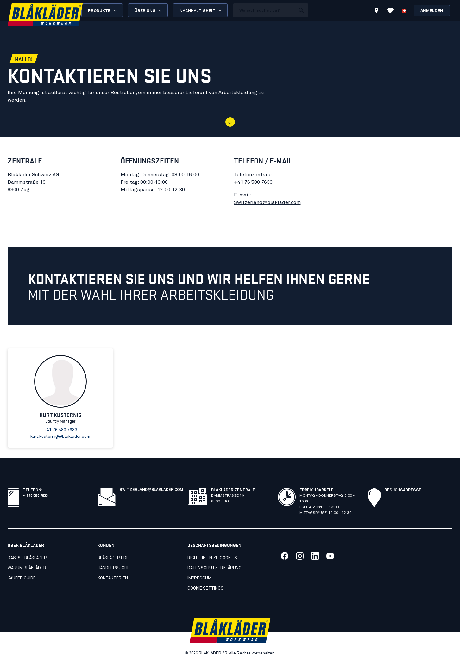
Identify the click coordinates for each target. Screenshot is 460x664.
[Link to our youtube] (330, 556)
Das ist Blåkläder (27, 558)
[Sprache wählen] (404, 10)
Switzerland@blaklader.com (267, 202)
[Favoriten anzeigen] (390, 10)
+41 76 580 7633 (35, 495)
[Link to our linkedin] (315, 556)
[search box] (264, 10)
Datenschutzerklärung (214, 568)
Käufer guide (22, 578)
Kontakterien (113, 578)
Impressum (199, 578)
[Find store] (376, 11)
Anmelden (431, 11)
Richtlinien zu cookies (212, 558)
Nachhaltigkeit (201, 11)
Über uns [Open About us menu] (148, 11)
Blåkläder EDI (112, 558)
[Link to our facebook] (285, 556)
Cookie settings (205, 588)
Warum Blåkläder (27, 568)
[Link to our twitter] (300, 556)
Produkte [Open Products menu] (102, 11)
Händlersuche (114, 568)
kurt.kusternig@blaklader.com (60, 436)
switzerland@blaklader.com (151, 490)
